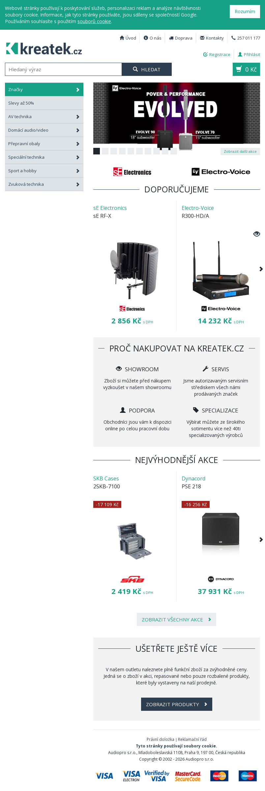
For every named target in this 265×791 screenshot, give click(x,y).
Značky (44, 89)
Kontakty (212, 38)
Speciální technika (44, 157)
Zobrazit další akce (240, 151)
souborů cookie (94, 21)
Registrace (216, 54)
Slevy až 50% (21, 103)
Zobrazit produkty (176, 704)
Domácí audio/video (44, 130)
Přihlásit (249, 54)
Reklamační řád (192, 739)
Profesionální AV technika (41, 47)
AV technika (44, 116)
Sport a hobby (44, 171)
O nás (153, 38)
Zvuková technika (44, 184)
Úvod (128, 38)
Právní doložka (160, 739)
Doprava (180, 38)
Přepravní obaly (44, 144)
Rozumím (245, 11)
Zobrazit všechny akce (176, 619)
